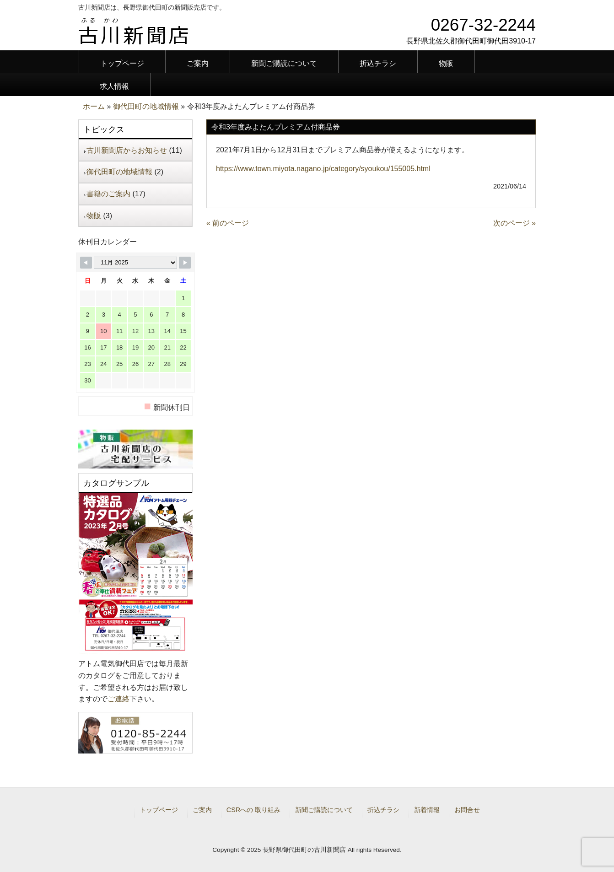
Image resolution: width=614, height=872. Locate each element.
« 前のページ (227, 223)
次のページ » (514, 223)
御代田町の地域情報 (146, 106)
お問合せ (467, 809)
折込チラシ (383, 809)
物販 (93, 216)
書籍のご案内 (108, 194)
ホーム (94, 106)
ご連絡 (118, 699)
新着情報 (427, 809)
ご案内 (202, 809)
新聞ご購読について (324, 809)
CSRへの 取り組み (253, 809)
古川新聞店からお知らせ (126, 150)
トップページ (159, 809)
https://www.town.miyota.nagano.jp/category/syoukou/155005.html (323, 168)
